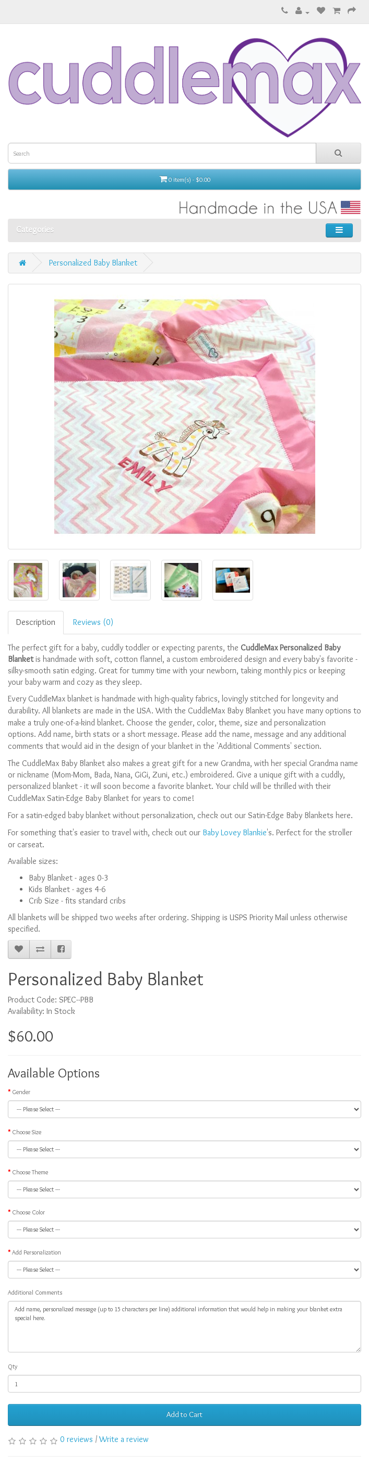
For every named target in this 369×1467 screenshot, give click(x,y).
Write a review (124, 1439)
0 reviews (76, 1439)
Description (35, 622)
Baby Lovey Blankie (235, 832)
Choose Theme (30, 1172)
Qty (12, 1366)
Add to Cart (184, 1414)
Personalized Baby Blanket (93, 263)
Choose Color (28, 1212)
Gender (21, 1092)
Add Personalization (36, 1252)
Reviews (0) (93, 622)
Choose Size (26, 1132)
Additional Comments (35, 1292)
